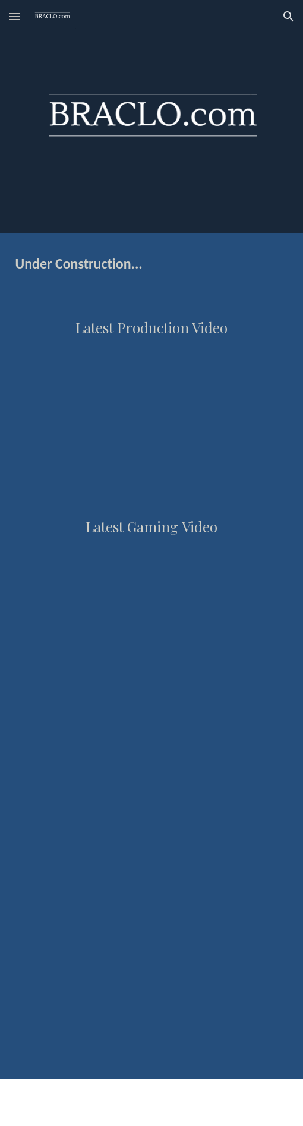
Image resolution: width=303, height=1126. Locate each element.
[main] (152, 263)
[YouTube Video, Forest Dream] (151, 413)
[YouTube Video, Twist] (151, 612)
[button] (14, 16)
